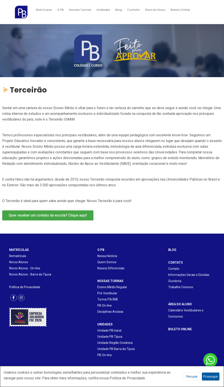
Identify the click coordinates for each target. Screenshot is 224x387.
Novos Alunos (18, 262)
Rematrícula (17, 256)
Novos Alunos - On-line (24, 268)
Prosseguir (210, 376)
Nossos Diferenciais (110, 268)
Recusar (192, 376)
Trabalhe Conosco (180, 287)
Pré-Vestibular (107, 293)
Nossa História (107, 256)
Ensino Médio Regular (112, 287)
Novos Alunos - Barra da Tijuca (30, 274)
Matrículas (44, 10)
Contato (133, 10)
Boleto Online (180, 10)
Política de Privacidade (24, 287)
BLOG (172, 250)
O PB (60, 10)
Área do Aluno (155, 10)
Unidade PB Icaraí (109, 330)
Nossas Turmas (80, 10)
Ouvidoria (174, 281)
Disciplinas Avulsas (110, 311)
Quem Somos (106, 262)
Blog (118, 10)
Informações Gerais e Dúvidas (188, 275)
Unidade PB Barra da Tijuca (116, 349)
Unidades (103, 10)
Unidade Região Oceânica (115, 342)
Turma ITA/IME (107, 299)
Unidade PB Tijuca (109, 336)
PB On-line (104, 305)
